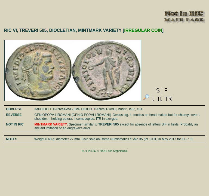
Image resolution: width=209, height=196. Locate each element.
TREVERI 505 (108, 124)
